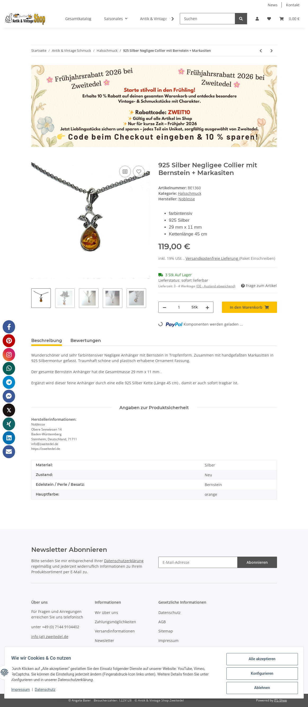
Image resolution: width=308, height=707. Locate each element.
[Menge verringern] (164, 307)
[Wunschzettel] (269, 19)
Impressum (168, 640)
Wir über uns (106, 612)
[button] (257, 19)
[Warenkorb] (289, 19)
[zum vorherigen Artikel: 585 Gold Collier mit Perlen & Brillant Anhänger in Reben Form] (260, 50)
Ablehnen (260, 688)
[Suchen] (207, 18)
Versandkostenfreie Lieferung (212, 258)
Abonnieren (257, 562)
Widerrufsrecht (171, 649)
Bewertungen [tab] (85, 340)
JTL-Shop (280, 700)
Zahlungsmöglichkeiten (115, 621)
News (273, 4)
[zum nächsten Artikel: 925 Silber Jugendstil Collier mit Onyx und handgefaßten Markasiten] (271, 50)
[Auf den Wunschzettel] (139, 171)
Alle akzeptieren (260, 661)
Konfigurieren (260, 674)
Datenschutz (169, 612)
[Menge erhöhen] (207, 307)
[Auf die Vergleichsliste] (125, 171)
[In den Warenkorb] (35, 158)
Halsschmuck (189, 193)
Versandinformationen (115, 631)
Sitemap (165, 631)
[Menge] (179, 307)
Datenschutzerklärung (124, 560)
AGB (162, 621)
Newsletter (104, 640)
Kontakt (293, 4)
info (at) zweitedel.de (49, 636)
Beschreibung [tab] (46, 340)
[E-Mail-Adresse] (198, 562)
